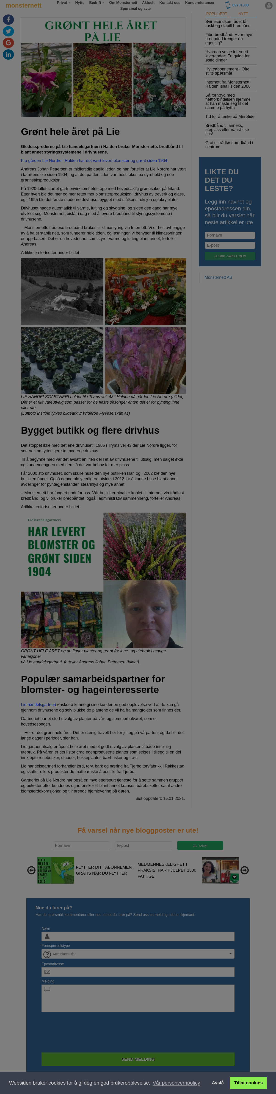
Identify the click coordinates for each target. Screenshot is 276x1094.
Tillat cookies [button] (248, 1082)
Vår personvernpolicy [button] (176, 1083)
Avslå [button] (218, 1082)
